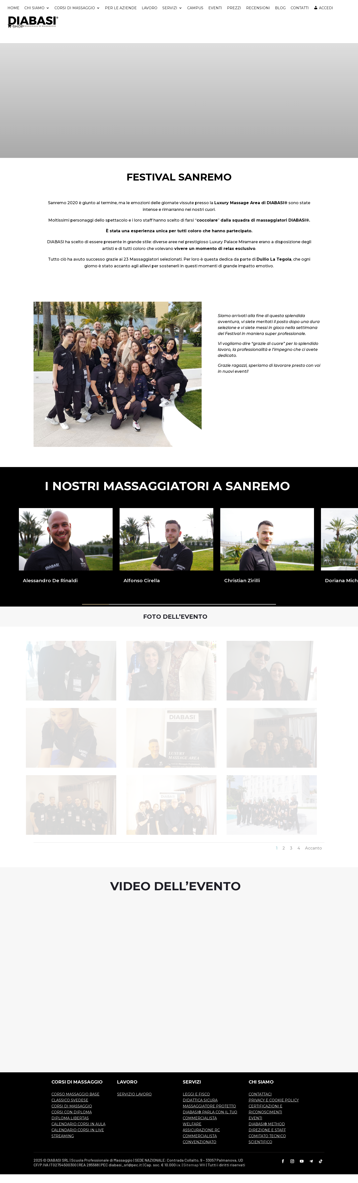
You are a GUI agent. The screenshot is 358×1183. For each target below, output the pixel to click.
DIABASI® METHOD (267, 1133)
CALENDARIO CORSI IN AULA (78, 1133)
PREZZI (234, 17)
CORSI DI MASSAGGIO (74, 17)
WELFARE (192, 1133)
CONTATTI (300, 17)
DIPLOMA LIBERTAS (70, 1127)
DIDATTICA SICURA (200, 1109)
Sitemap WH (194, 1173)
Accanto (313, 856)
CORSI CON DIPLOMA (71, 1121)
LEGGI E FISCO (196, 1103)
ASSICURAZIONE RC (201, 1138)
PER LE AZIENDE (121, 17)
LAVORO (149, 17)
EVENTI (215, 17)
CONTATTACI (260, 1103)
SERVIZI (169, 17)
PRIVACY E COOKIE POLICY (274, 1109)
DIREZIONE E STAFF (267, 1138)
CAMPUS (195, 17)
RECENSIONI (258, 17)
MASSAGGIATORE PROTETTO (209, 1115)
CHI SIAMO (34, 17)
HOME (13, 17)
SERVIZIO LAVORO (134, 1103)
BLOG (280, 17)
